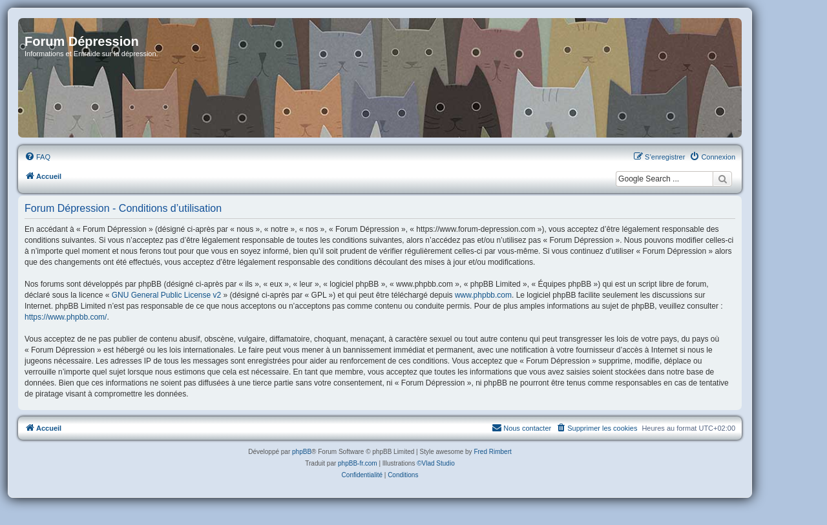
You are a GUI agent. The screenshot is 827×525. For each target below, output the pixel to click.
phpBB (301, 451)
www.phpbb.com (483, 295)
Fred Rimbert (492, 451)
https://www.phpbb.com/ (66, 317)
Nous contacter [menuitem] (521, 427)
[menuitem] (37, 157)
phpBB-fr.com (357, 463)
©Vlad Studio (436, 463)
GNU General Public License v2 (166, 295)
